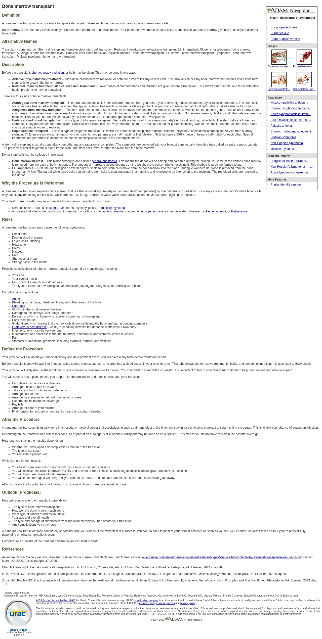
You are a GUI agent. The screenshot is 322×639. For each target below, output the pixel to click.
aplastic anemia (112, 211)
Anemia (17, 299)
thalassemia (239, 211)
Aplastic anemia (281, 125)
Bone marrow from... (279, 87)
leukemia (52, 208)
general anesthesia (104, 161)
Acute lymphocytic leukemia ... (290, 172)
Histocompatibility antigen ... (289, 102)
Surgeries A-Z (279, 33)
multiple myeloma (113, 208)
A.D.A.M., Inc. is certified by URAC (55, 600)
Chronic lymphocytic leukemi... (290, 108)
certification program (147, 600)
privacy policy (187, 603)
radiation (58, 72)
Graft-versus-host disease (29, 327)
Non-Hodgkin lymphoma (286, 143)
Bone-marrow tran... (304, 87)
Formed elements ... (304, 65)
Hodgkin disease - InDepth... (289, 161)
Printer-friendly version (285, 184)
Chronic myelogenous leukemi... (291, 131)
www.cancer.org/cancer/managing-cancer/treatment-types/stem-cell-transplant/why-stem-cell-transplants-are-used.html (221, 557)
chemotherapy (41, 72)
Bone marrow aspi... (279, 65)
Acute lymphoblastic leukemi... (290, 114)
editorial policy (147, 603)
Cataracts (18, 306)
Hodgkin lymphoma (283, 137)
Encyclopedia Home (283, 27)
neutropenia (147, 211)
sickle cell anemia (214, 211)
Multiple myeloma (282, 149)
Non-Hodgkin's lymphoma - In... (291, 166)
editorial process (165, 603)
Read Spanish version (285, 39)
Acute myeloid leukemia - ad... (290, 120)
